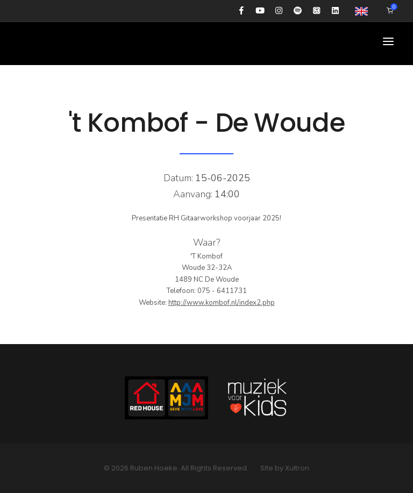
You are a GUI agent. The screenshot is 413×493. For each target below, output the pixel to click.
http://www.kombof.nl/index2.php (221, 303)
